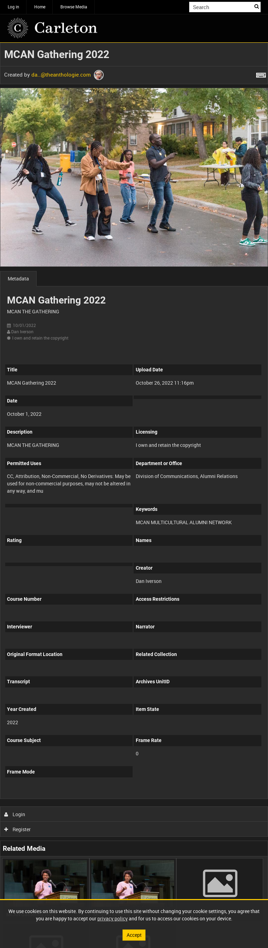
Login (14, 814)
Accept (134, 935)
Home (39, 6)
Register (17, 829)
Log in (13, 6)
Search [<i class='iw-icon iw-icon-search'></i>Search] (256, 6)
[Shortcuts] (261, 73)
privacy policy (112, 918)
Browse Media (73, 6)
